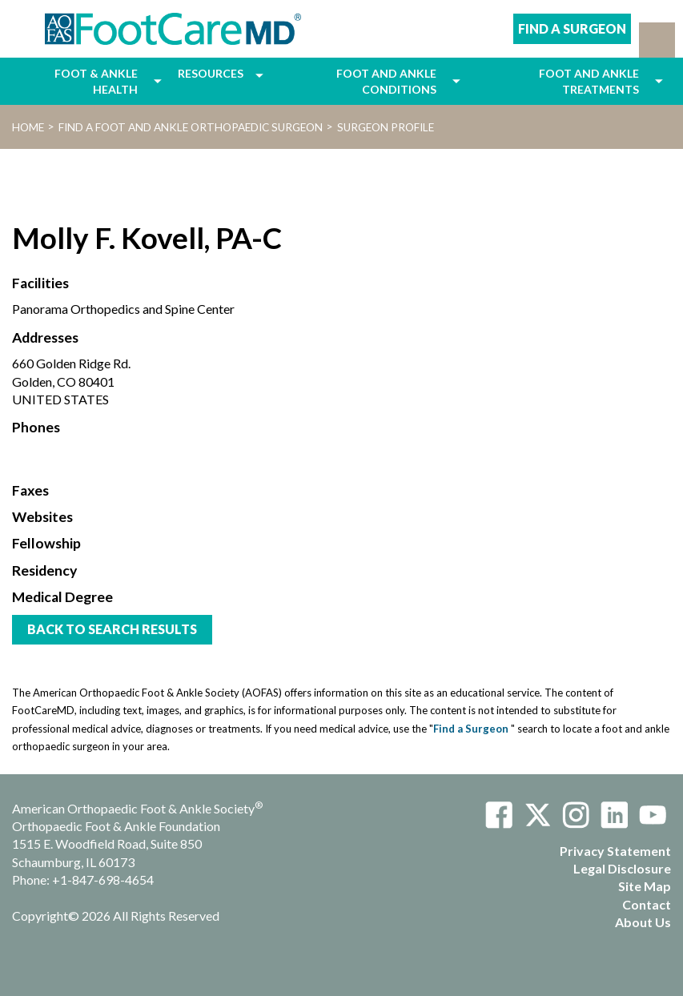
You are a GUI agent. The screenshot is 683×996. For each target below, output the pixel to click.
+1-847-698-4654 (103, 879)
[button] (657, 40)
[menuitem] (79, 81)
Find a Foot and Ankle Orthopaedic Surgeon (190, 127)
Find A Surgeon (572, 28)
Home (28, 127)
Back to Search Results (112, 629)
